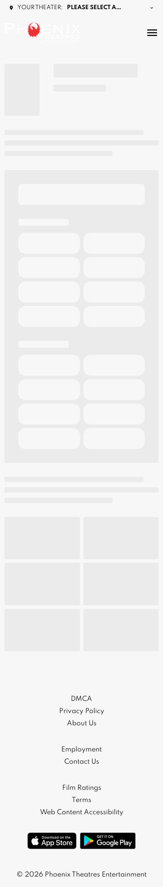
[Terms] (81, 800)
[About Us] (81, 723)
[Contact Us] (81, 762)
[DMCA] (81, 699)
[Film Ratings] (81, 788)
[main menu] (152, 32)
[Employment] (81, 750)
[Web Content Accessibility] (81, 812)
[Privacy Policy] (81, 711)
